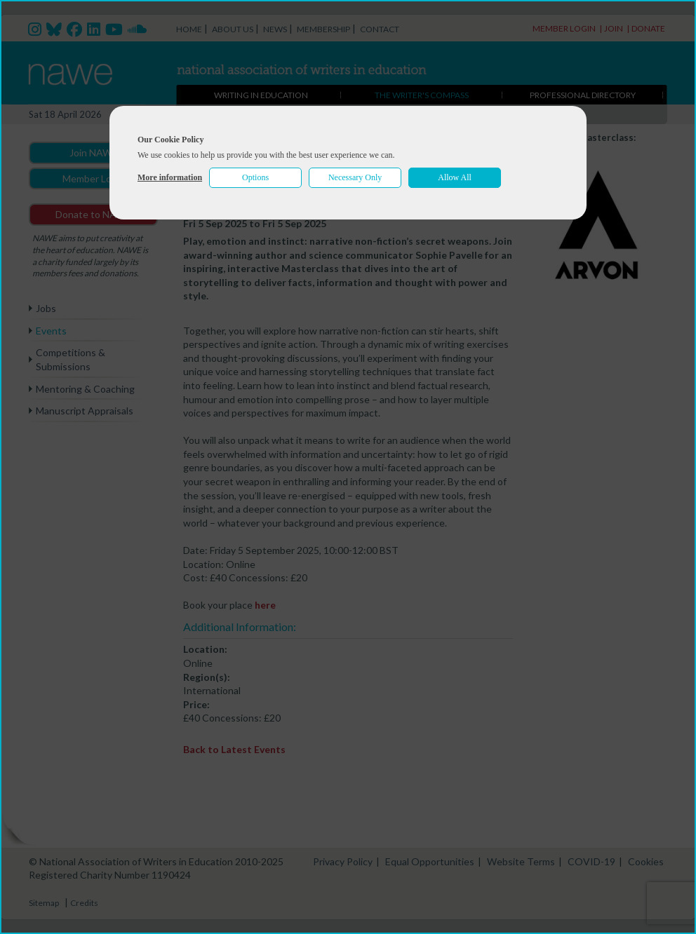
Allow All (454, 177)
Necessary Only (355, 177)
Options (255, 177)
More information (170, 177)
